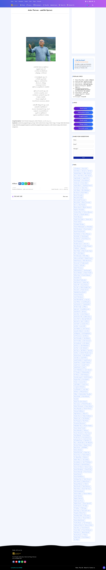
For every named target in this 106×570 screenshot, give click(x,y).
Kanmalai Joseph (78, 377)
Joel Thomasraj (77, 336)
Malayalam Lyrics (83, 112)
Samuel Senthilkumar (79, 476)
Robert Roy (87, 452)
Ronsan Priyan (77, 454)
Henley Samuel (84, 289)
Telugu (34, 1)
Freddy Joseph (84, 263)
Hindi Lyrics (83, 120)
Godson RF (76, 285)
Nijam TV (85, 413)
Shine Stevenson (86, 486)
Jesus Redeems (77, 328)
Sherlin (86, 484)
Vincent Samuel (85, 527)
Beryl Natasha (82, 204)
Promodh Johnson (87, 437)
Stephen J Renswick (78, 498)
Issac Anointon (77, 304)
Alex (75, 175)
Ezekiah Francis (88, 258)
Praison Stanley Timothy (79, 428)
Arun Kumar (77, 187)
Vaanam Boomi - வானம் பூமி (81, 92)
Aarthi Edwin (77, 170)
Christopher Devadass (79, 224)
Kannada (39, 1)
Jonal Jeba (76, 357)
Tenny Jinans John (86, 510)
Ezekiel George (77, 260)
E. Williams (76, 248)
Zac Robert (76, 539)
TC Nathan (76, 508)
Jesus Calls (82, 326)
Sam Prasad (76, 464)
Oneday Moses (77, 416)
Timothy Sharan (77, 522)
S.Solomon (85, 457)
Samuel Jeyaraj (87, 471)
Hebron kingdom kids (85, 287)
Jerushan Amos (85, 323)
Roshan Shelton (86, 454)
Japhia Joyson (87, 316)
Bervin (75, 204)
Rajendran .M (87, 440)
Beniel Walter (84, 192)
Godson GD (85, 282)
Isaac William (77, 302)
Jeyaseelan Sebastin (78, 331)
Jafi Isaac (84, 311)
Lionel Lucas (85, 384)
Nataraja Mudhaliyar (79, 411)
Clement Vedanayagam (79, 226)
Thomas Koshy (77, 518)
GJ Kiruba (82, 265)
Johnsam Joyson (77, 355)
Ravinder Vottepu (78, 445)
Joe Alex (87, 331)
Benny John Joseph (78, 197)
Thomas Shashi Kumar (79, 520)
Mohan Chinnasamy (78, 406)
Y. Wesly (85, 535)
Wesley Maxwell (85, 532)
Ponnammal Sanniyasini (79, 423)
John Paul (76, 348)
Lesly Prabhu (77, 384)
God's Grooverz (77, 282)
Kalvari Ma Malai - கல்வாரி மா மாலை (83, 81)
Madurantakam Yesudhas (85, 394)
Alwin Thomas (88, 175)
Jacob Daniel (77, 311)
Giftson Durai (77, 275)
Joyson (84, 367)
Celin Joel (76, 214)
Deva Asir (86, 243)
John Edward (87, 338)
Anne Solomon (85, 180)
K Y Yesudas (77, 372)
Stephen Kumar (77, 503)
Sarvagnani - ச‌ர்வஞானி (80, 96)
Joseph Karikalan (78, 360)
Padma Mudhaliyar (87, 416)
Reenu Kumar (77, 447)
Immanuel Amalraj (78, 294)
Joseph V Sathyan (86, 362)
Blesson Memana (87, 207)
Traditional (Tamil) (78, 525)
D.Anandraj (89, 226)
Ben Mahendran (86, 190)
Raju (75, 442)
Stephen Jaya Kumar (78, 501)
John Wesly (83, 350)
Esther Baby (85, 255)
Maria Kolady (77, 396)
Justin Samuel (88, 369)
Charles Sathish (77, 221)
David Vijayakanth (78, 241)
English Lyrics (83, 116)
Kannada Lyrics (83, 128)
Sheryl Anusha (77, 486)
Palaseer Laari (77, 418)
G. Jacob (76, 265)
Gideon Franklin (88, 272)
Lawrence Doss (82, 382)
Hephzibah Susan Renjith (80, 292)
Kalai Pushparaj (84, 374)
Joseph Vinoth (85, 365)
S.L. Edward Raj (77, 457)
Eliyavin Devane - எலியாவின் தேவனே (83, 84)
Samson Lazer (88, 467)
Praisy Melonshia (78, 430)
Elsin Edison (81, 253)
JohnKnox (76, 353)
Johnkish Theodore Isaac (86, 353)
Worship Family (77, 535)
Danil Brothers (77, 234)
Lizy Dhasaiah (77, 389)
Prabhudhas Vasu (78, 425)
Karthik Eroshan (87, 377)
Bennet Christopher (78, 195)
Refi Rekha (84, 447)
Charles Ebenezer (78, 217)
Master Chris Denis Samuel (80, 401)
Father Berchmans (87, 260)
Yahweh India (77, 537)
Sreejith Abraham (78, 496)
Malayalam (21, 1)
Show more (65, 196)
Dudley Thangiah (87, 246)
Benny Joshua (77, 202)
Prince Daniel (86, 435)
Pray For (46, 5)
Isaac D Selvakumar (78, 297)
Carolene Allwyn (77, 212)
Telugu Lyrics (83, 124)
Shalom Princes (86, 481)
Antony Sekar (84, 183)
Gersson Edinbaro (78, 272)
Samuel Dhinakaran (78, 469)
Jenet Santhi (77, 323)
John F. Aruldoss (77, 340)
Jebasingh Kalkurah (86, 319)
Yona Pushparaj (86, 537)
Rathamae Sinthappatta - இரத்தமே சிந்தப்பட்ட (83, 86)
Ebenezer (83, 248)
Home (12, 1)
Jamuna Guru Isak (78, 316)
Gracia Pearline (84, 285)
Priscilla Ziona (77, 437)
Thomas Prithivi (86, 518)
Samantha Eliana (85, 464)
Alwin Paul (80, 175)
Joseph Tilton (77, 362)
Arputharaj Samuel (87, 185)
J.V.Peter (85, 306)
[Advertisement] (41, 25)
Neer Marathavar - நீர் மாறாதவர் (82, 91)
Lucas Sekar (85, 389)
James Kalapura (85, 314)
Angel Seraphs (77, 178)
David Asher (77, 236)
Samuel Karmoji (77, 474)
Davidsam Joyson (78, 243)
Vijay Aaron (77, 527)
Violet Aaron (77, 532)
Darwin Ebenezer (86, 234)
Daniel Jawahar (87, 229)
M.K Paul (76, 391)
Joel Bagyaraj (77, 333)
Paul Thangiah (77, 420)
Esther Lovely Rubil (78, 258)
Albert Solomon (87, 173)
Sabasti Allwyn (77, 459)
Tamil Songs (77, 510)
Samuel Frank (88, 469)
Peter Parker (85, 420)
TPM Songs (83, 508)
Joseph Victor (77, 365)
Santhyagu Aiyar (78, 479)
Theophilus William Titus (80, 513)
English (26, 1)
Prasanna (86, 430)
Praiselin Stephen (88, 425)
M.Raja (75, 394)
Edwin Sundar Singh (87, 251)
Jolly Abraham (86, 355)
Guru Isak (76, 287)
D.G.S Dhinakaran (78, 229)
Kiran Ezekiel (85, 379)
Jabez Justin (76, 309)
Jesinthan (76, 326)
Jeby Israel (76, 321)
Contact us (92, 567)
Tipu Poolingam (87, 522)
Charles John (89, 219)
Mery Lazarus (77, 403)
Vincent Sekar (77, 530)
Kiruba (75, 382)
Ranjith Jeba (81, 442)
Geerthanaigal (87, 270)
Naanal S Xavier (87, 408)
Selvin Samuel (77, 481)
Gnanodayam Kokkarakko (80, 280)
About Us (62, 5)
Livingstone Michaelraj (79, 386)
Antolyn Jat (76, 183)
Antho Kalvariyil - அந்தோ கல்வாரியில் (83, 82)
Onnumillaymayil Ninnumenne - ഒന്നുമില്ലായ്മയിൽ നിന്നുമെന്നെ (82, 89)
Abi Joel (84, 170)
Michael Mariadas (86, 403)
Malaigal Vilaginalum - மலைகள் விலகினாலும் (82, 95)
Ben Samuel (76, 192)
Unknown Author (89, 525)
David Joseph (85, 236)
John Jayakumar (77, 343)
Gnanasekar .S (77, 277)
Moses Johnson (88, 406)
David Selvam (77, 238)
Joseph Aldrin (84, 357)
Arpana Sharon (77, 185)
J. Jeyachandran (86, 304)
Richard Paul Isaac (78, 452)
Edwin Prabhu (77, 251)
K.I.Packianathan (85, 372)
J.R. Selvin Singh (77, 306)
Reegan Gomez (87, 445)
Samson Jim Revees (78, 467)
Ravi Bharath (89, 442)
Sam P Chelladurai (87, 462)
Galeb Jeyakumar (78, 270)
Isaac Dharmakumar (78, 299)
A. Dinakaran (77, 168)
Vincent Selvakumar (87, 530)
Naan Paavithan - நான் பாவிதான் (84, 80)
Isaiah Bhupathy (86, 302)
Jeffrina (87, 321)
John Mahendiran (85, 345)
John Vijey (76, 350)
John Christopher (78, 338)
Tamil (16, 1)
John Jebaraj (86, 343)
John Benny (85, 336)
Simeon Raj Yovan (86, 488)
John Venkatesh (84, 348)
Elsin (75, 253)
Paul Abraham (86, 418)
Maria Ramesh (85, 396)
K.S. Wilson (76, 374)
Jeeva (82, 321)
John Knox (76, 345)
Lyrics (28, 5)
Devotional (37, 5)
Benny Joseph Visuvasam (80, 200)
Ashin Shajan (77, 190)
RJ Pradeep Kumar (78, 440)
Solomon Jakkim (77, 493)
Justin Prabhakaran (78, 369)
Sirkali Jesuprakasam (79, 491)
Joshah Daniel (77, 367)
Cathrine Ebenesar (87, 212)
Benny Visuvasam (86, 202)
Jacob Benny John (85, 309)
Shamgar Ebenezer (78, 484)
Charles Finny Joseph (79, 219)
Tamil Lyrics (83, 108)
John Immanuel (86, 340)
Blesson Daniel (77, 207)
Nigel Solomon (77, 413)
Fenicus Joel (76, 263)
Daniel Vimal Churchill (79, 231)
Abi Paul (90, 170)
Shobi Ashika (77, 488)
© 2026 (20, 567)
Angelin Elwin (86, 178)
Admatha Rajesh (78, 173)
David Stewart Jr (86, 238)
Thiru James (87, 515)
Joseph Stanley (87, 360)
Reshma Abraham (78, 450)
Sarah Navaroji (87, 479)
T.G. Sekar (85, 505)
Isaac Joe (87, 299)
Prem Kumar (88, 433)
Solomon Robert (87, 493)
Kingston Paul (77, 379)
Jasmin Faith (77, 319)
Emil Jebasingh (77, 255)
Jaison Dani (76, 314)
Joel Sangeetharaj (86, 333)
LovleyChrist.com (14, 567)
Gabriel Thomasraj (78, 268)
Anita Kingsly (77, 180)
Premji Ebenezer (77, 435)
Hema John (76, 289)
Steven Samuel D (87, 503)
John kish (90, 350)
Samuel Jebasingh (78, 471)
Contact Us (70, 5)
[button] (92, 5)
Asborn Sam (84, 187)
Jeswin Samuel (86, 328)
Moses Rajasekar (78, 408)
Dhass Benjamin (77, 246)
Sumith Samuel (77, 505)
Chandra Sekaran (84, 214)
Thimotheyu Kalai (78, 515)
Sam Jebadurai (77, 462)
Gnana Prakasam (86, 275)
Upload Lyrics (53, 5)
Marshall (76, 399)
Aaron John (84, 168)
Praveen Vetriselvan (78, 433)
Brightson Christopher (79, 209)
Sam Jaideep (86, 459)
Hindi (30, 1)
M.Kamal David (83, 391)
